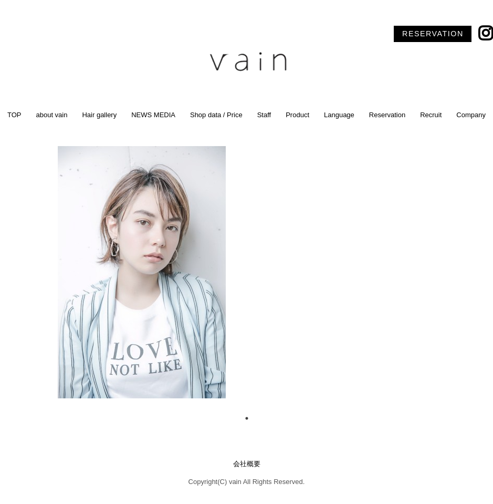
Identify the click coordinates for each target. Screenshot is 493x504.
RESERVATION (433, 33)
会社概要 (246, 464)
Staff (264, 115)
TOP (14, 115)
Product (297, 115)
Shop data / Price (216, 115)
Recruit (431, 115)
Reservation (387, 115)
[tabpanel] (247, 272)
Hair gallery (99, 115)
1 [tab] (247, 418)
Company (471, 115)
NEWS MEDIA (153, 115)
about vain (51, 115)
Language (339, 115)
